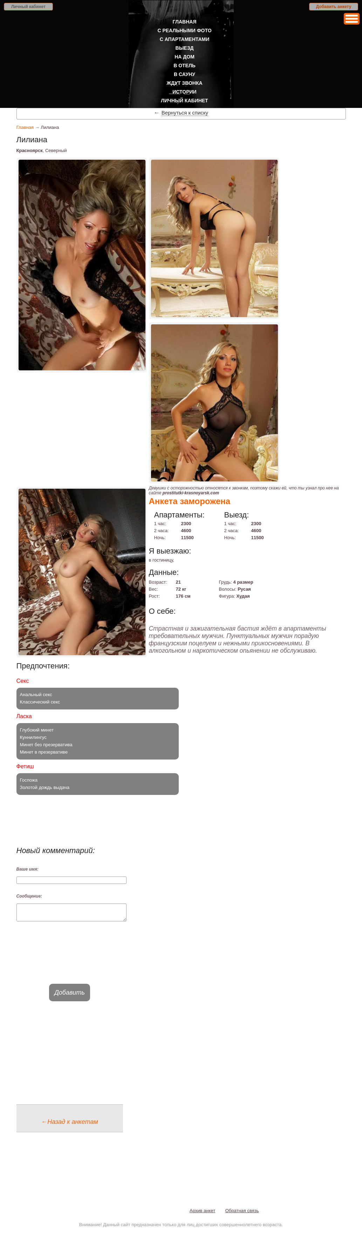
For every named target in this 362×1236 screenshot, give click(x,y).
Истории (184, 92)
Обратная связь (242, 1213)
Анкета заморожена (190, 501)
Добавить (69, 995)
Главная (185, 22)
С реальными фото (184, 30)
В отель (184, 65)
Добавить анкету (333, 6)
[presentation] (69, 959)
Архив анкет (202, 1213)
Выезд (185, 48)
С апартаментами (185, 39)
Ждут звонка (184, 83)
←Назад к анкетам (69, 1124)
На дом (184, 57)
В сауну (184, 74)
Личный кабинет (28, 6)
